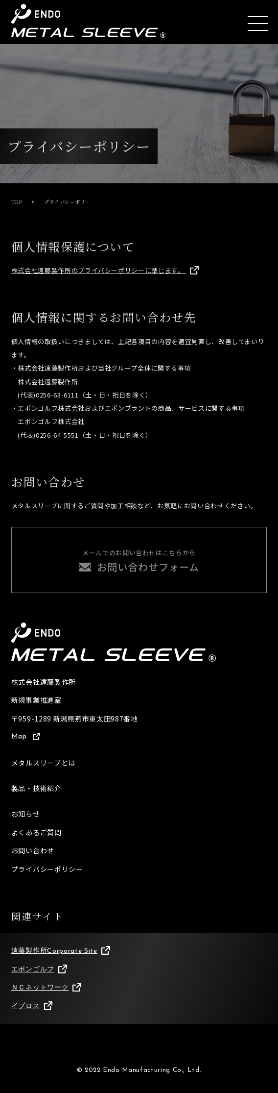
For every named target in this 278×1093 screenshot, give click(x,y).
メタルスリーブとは (43, 763)
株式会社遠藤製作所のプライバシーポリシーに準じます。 (105, 270)
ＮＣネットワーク (46, 988)
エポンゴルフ (39, 969)
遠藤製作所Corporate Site (60, 951)
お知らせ (25, 814)
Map (25, 736)
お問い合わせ (32, 850)
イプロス (31, 1006)
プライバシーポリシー (47, 869)
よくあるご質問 (36, 832)
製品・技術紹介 (36, 788)
